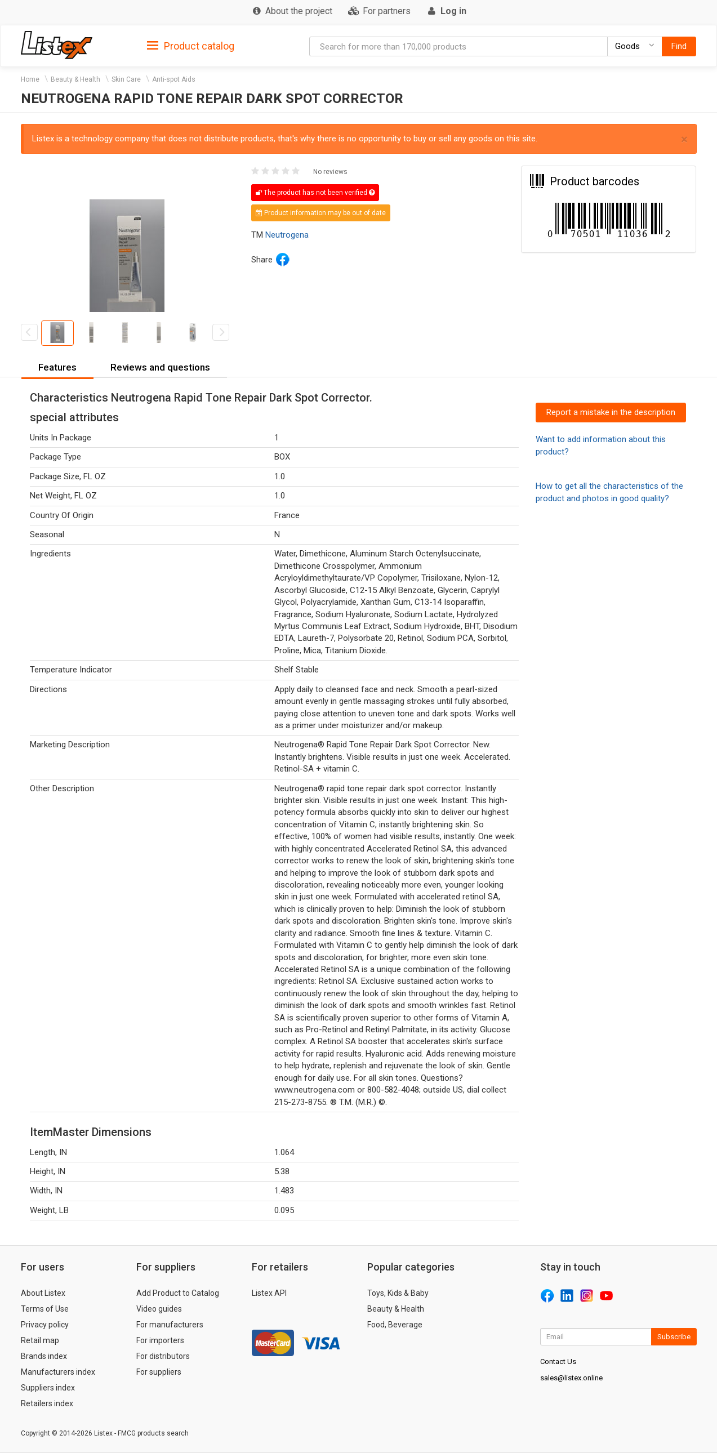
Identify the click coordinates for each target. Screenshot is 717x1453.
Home (30, 79)
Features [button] (57, 367)
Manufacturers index (58, 1371)
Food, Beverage (394, 1324)
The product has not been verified (315, 193)
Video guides (159, 1308)
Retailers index (47, 1403)
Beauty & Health (75, 79)
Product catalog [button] (190, 46)
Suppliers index (48, 1387)
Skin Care (126, 79)
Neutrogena (287, 235)
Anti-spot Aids (173, 79)
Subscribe (674, 1336)
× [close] (684, 139)
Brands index (44, 1356)
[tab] (190, 45)
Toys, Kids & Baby (398, 1293)
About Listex (43, 1293)
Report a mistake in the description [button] (610, 412)
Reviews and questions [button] (160, 367)
